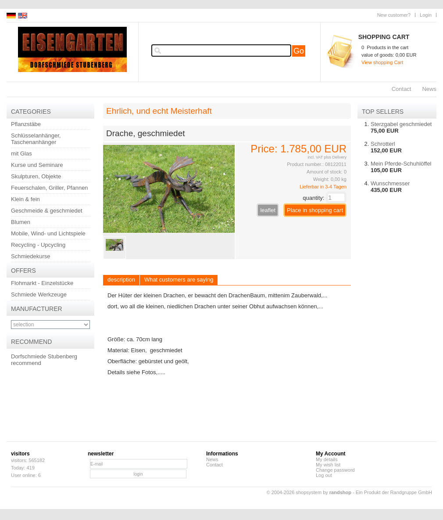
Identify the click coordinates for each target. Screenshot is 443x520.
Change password (335, 470)
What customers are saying (179, 279)
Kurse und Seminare (37, 165)
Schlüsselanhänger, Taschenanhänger (36, 138)
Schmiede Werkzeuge (39, 294)
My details (327, 459)
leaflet (267, 210)
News (429, 89)
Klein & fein (25, 199)
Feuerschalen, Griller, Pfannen (49, 187)
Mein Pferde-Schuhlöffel (401, 163)
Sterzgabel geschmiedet (401, 124)
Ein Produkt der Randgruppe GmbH (394, 492)
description (121, 279)
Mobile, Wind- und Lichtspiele (48, 233)
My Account (331, 454)
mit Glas (21, 153)
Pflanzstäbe (26, 124)
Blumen (20, 222)
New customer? (394, 15)
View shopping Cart (382, 62)
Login (426, 15)
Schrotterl (383, 144)
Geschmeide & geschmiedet (46, 210)
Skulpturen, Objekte (36, 176)
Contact (401, 89)
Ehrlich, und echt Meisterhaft (159, 111)
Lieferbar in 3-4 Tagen (323, 186)
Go (298, 51)
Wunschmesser (390, 183)
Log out (324, 475)
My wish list (328, 464)
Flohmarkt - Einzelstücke (42, 283)
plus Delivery (335, 157)
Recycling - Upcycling (38, 245)
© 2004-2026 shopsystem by (309, 492)
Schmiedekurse (30, 256)
